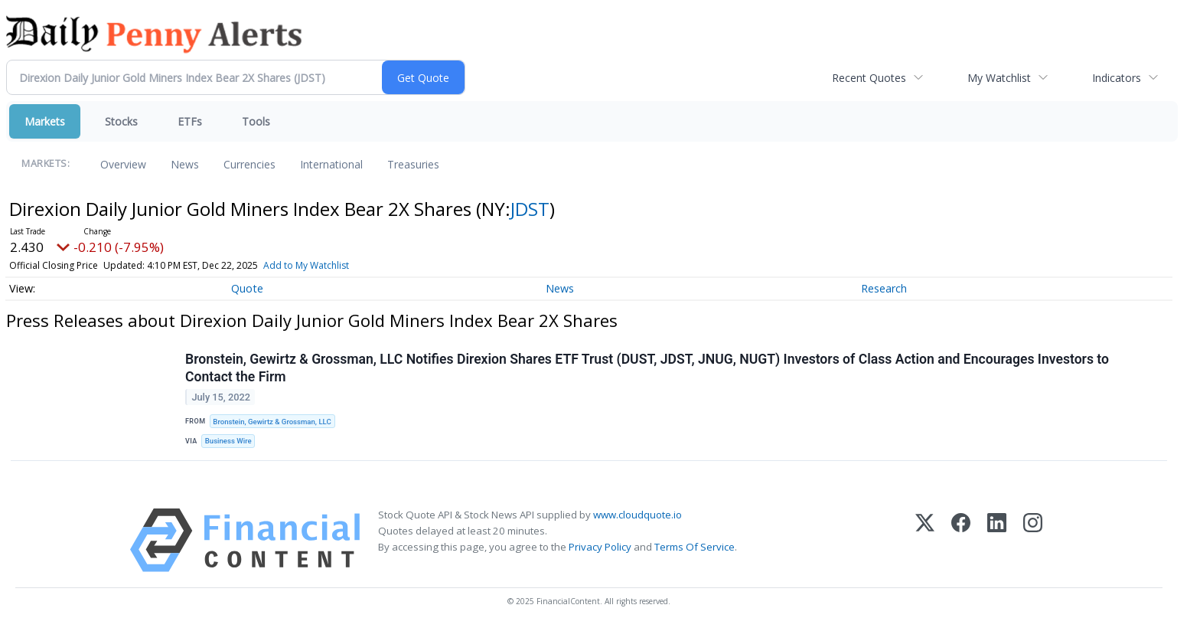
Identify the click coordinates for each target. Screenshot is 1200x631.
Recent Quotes (869, 77)
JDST (529, 208)
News (185, 164)
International (331, 164)
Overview (123, 164)
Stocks (121, 121)
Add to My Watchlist (306, 265)
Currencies (249, 164)
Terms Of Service (694, 547)
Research (884, 288)
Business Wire (228, 440)
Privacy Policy (600, 547)
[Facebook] (961, 540)
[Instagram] (1032, 540)
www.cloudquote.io (637, 514)
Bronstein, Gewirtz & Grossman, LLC (272, 421)
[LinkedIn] (996, 540)
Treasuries (413, 164)
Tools (256, 121)
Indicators (1116, 77)
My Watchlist (999, 77)
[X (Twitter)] (925, 540)
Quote (247, 288)
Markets (44, 121)
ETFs (190, 121)
